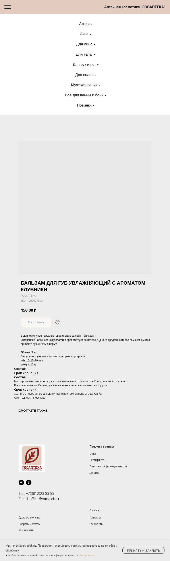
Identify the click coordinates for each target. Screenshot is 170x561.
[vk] (21, 482)
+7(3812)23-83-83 (40, 493)
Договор (94, 473)
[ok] (28, 482)
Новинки (84, 105)
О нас (92, 454)
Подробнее (87, 555)
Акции (84, 24)
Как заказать (26, 530)
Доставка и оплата (29, 517)
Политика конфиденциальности (108, 466)
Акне (84, 34)
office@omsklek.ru (44, 498)
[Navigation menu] (7, 7)
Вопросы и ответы (29, 524)
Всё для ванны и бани (84, 95)
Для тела (84, 54)
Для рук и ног (84, 64)
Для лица (84, 44)
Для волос (84, 75)
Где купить (95, 524)
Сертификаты (97, 460)
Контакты (95, 517)
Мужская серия (84, 85)
